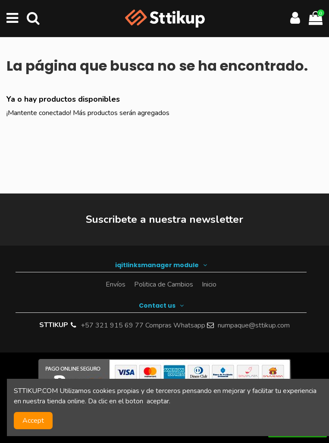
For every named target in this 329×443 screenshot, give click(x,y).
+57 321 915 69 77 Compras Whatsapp (143, 325)
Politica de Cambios (163, 284)
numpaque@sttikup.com (254, 325)
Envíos (115, 284)
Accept (33, 420)
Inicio (209, 284)
